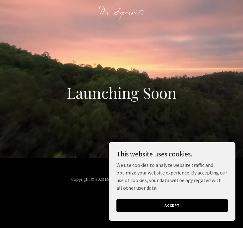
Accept (172, 205)
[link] (122, 12)
